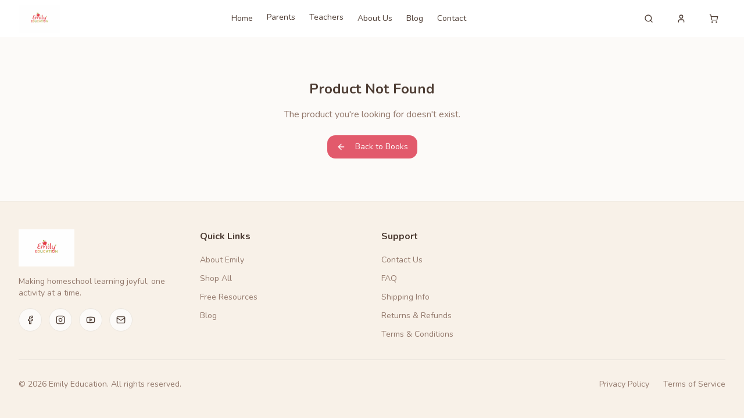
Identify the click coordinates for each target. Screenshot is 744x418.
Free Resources (228, 296)
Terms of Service (694, 384)
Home (242, 18)
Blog (414, 18)
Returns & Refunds (416, 315)
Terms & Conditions (417, 334)
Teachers (326, 17)
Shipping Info (405, 296)
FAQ (389, 278)
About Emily (222, 259)
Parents (281, 17)
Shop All (216, 278)
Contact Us (402, 259)
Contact (451, 18)
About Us (374, 18)
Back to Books (372, 146)
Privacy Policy (624, 384)
